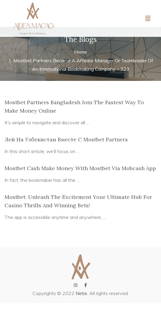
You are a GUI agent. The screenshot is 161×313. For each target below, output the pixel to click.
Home (80, 62)
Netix (81, 303)
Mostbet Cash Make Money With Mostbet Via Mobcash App (80, 178)
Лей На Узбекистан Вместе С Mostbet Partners (66, 149)
